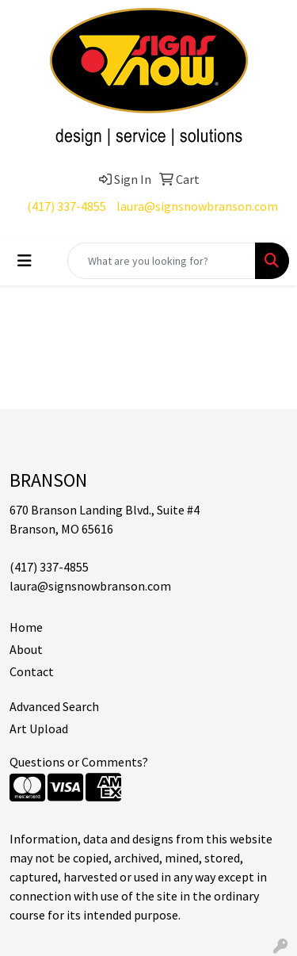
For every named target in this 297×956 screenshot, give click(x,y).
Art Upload (39, 728)
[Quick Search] (161, 261)
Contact (32, 671)
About (26, 649)
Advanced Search (54, 706)
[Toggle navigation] (24, 261)
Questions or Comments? (79, 762)
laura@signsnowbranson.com (197, 206)
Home (26, 627)
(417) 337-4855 (66, 206)
